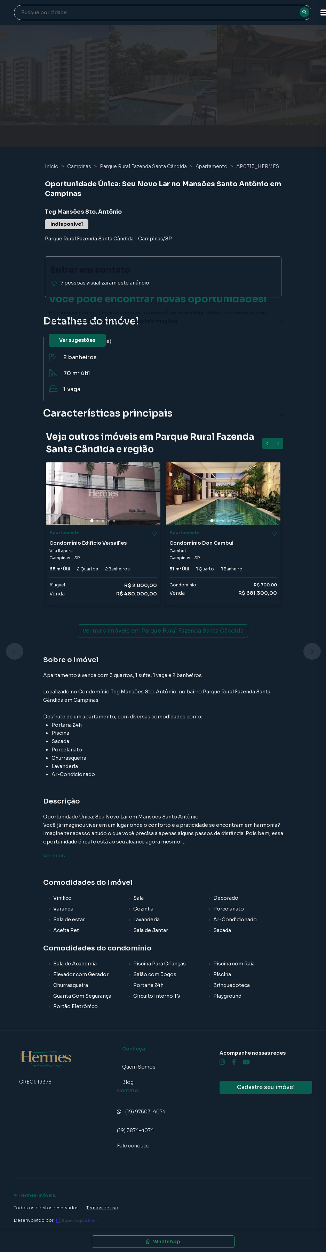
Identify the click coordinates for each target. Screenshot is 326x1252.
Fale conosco (133, 1146)
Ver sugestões (77, 340)
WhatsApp (163, 1241)
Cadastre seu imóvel (266, 1087)
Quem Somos (139, 1067)
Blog (128, 1082)
